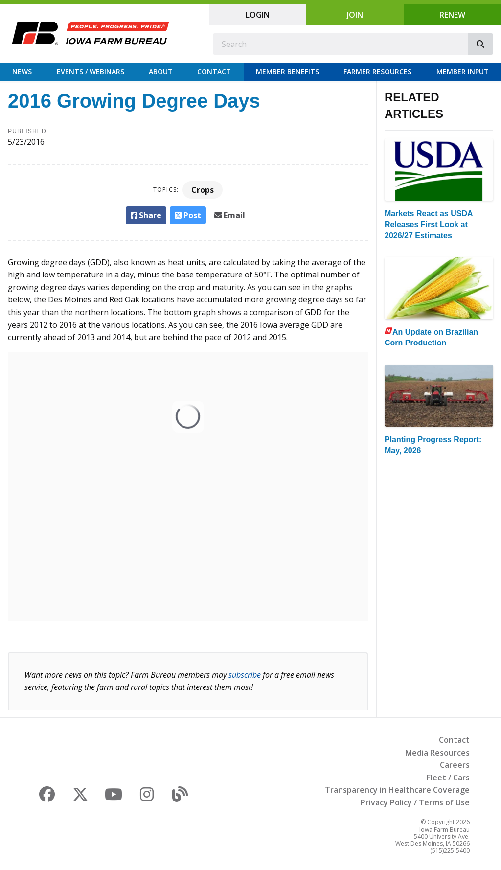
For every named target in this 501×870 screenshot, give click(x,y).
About (161, 71)
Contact (214, 71)
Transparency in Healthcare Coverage (397, 789)
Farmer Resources (377, 71)
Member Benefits (287, 71)
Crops (202, 189)
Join (355, 14)
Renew (452, 14)
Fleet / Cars (448, 777)
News (22, 71)
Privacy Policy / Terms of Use (415, 802)
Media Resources (437, 752)
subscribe (244, 674)
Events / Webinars (90, 71)
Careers (455, 764)
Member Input (462, 71)
